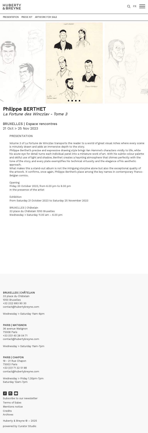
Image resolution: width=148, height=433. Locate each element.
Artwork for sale (46, 17)
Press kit (26, 17)
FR (134, 6)
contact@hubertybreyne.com (21, 306)
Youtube (16, 393)
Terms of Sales (12, 402)
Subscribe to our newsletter (20, 398)
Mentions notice (13, 406)
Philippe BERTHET (24, 109)
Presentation (11, 17)
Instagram (10, 393)
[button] (68, 100)
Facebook (5, 393)
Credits (7, 410)
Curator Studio (27, 426)
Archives (8, 414)
